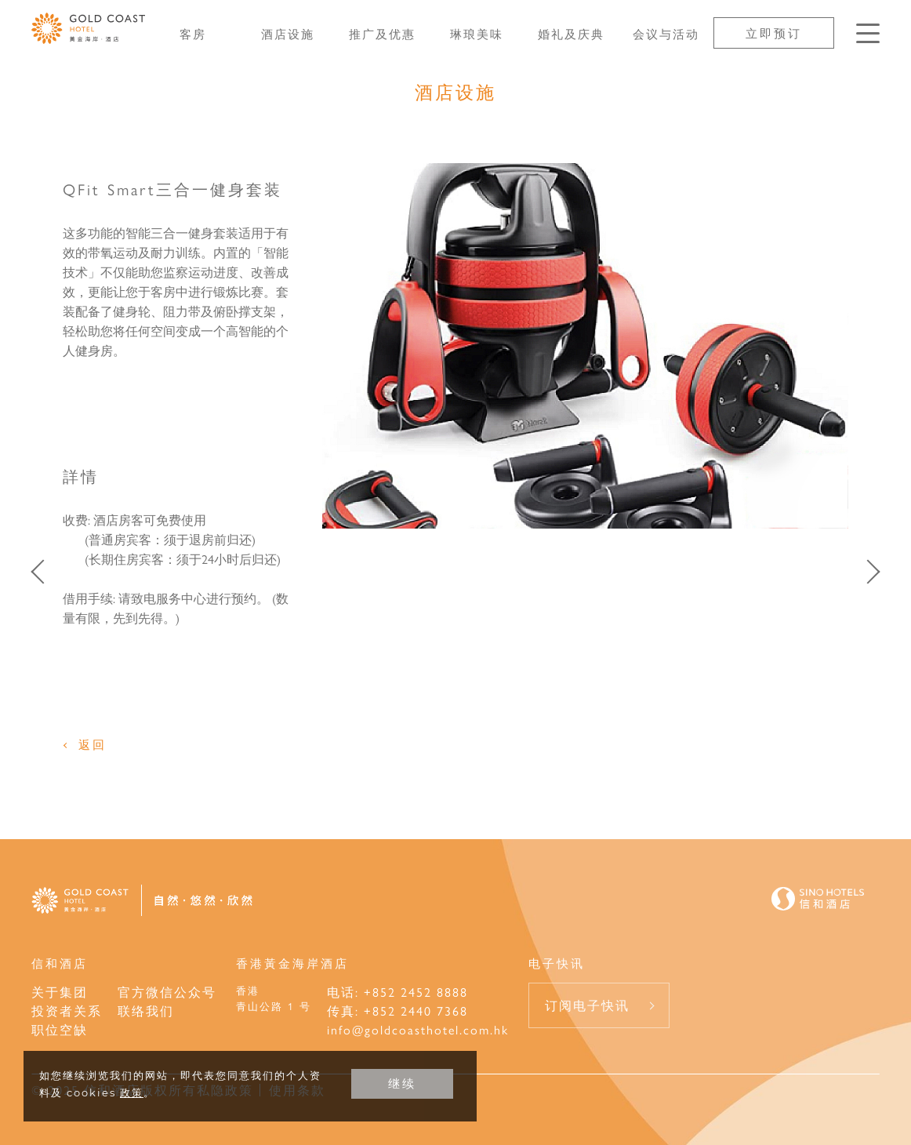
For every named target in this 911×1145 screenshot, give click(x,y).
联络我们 (146, 1010)
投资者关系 (66, 1010)
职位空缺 (59, 1029)
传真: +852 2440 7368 (397, 1010)
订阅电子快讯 (587, 1005)
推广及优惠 (382, 33)
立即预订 (774, 32)
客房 (193, 33)
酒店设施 (287, 33)
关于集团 (59, 992)
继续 (402, 1083)
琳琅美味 (476, 33)
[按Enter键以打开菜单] (868, 33)
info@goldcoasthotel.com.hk (418, 1029)
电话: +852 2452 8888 (397, 992)
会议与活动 (666, 33)
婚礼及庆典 (571, 33)
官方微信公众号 (167, 992)
